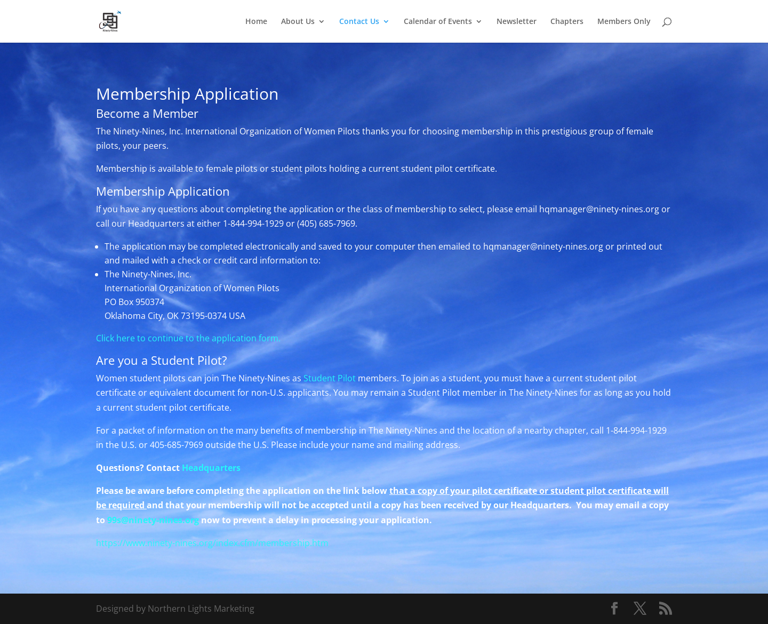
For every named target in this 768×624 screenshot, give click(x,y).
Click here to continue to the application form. (188, 338)
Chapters (566, 22)
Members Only (624, 22)
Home (256, 22)
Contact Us (359, 22)
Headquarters (212, 468)
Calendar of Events (438, 22)
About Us (298, 22)
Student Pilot (329, 378)
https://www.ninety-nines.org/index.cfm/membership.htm (212, 543)
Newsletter (517, 22)
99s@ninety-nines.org (153, 520)
